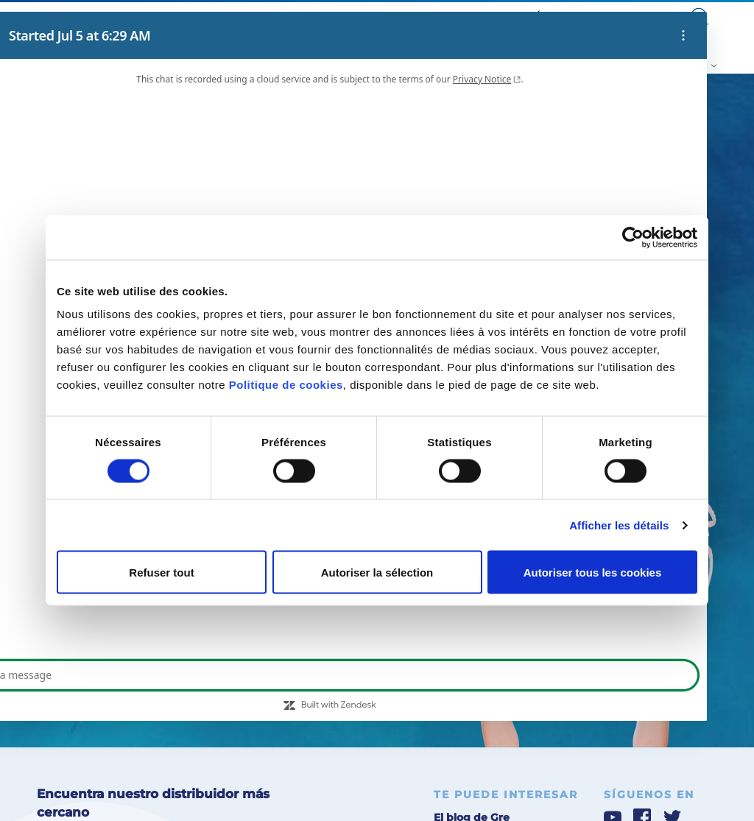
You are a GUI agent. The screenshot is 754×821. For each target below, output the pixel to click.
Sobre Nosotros (382, 15)
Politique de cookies (286, 384)
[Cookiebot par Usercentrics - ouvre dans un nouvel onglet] (632, 237)
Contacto (656, 15)
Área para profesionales (581, 15)
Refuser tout (161, 572)
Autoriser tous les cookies (593, 572)
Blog (431, 15)
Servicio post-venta (488, 15)
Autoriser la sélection (377, 572)
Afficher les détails (619, 524)
